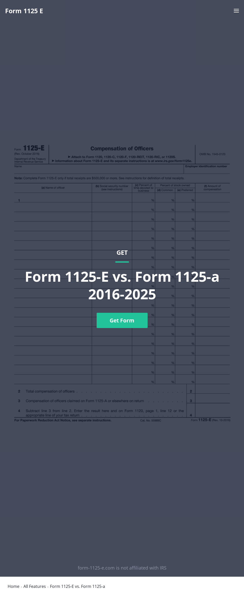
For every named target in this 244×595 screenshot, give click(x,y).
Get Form (122, 320)
